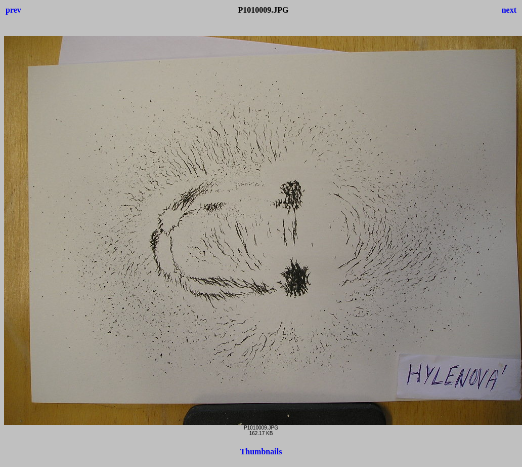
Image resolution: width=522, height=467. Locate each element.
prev (13, 10)
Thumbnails (261, 451)
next (509, 10)
